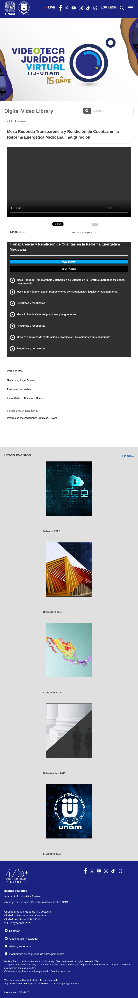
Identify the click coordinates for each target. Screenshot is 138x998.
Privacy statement (18, 946)
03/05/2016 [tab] (69, 269)
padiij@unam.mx (70, 983)
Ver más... (128, 455)
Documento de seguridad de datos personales (35, 953)
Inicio (10, 121)
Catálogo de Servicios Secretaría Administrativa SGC (36, 902)
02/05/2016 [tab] (69, 261)
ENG (113, 7)
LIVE (50, 7)
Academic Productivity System (22, 896)
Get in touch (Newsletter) (22, 938)
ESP (104, 7)
